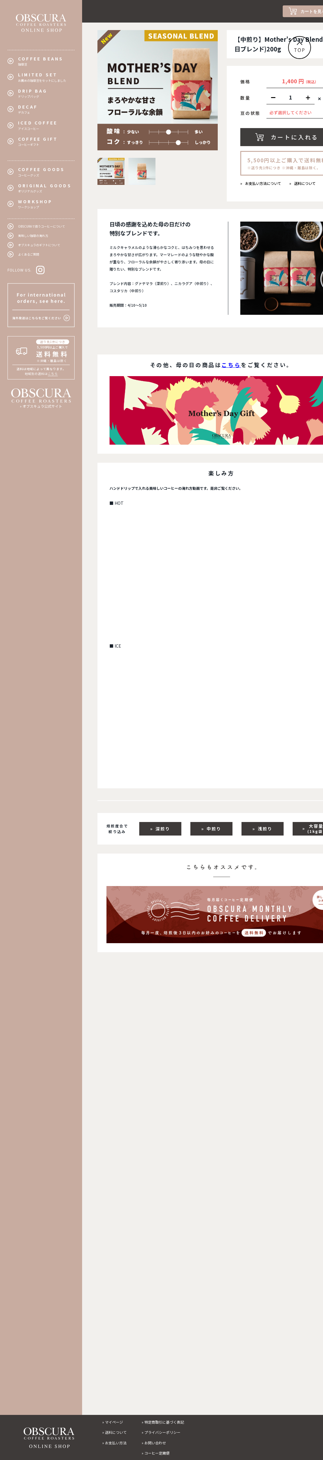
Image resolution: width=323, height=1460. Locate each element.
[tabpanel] (157, 90)
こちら (53, 373)
